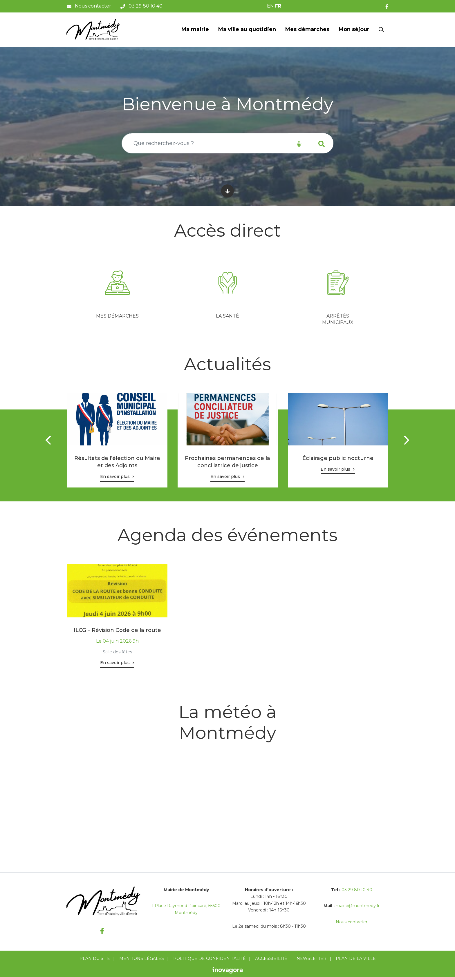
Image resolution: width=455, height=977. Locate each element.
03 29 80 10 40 (357, 889)
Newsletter (311, 958)
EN (270, 6)
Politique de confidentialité (209, 958)
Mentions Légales (141, 958)
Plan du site (95, 958)
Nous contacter (351, 922)
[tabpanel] (117, 293)
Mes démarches (307, 29)
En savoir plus (115, 476)
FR (278, 6)
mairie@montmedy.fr (358, 905)
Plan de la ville (356, 958)
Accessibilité (271, 958)
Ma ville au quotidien (247, 29)
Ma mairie (195, 29)
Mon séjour (354, 29)
